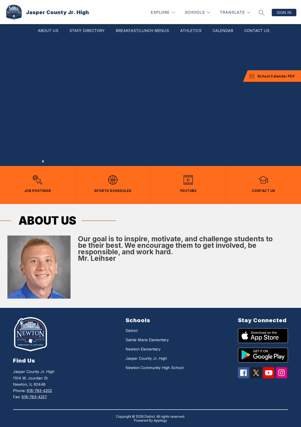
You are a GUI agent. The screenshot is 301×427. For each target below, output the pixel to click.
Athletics (190, 30)
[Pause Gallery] (43, 161)
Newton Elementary (143, 349)
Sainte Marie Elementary (147, 340)
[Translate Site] (235, 12)
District (132, 330)
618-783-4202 (39, 390)
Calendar (223, 30)
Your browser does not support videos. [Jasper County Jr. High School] (150, 101)
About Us (48, 30)
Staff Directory (87, 30)
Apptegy (160, 420)
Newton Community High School (155, 367)
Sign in (284, 12)
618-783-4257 (34, 397)
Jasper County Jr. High (146, 358)
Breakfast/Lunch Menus (142, 30)
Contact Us (256, 30)
